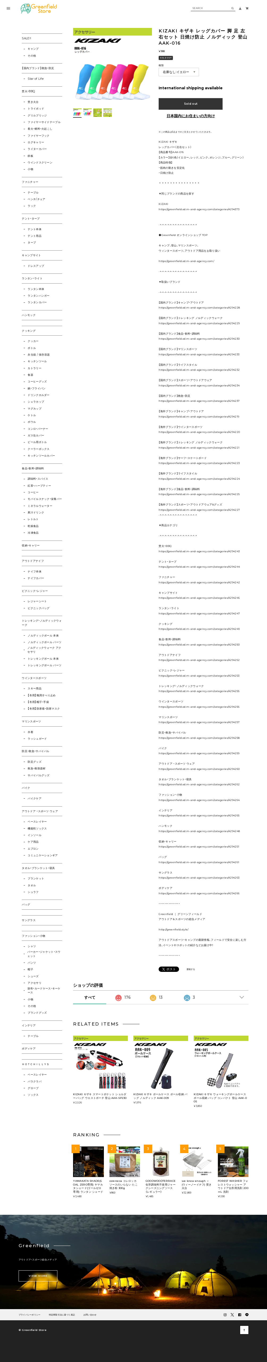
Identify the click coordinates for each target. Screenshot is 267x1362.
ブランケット (36, 878)
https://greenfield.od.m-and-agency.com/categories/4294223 (199, 463)
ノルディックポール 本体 (43, 635)
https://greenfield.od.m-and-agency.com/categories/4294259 (199, 753)
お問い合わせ (90, 1315)
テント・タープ (31, 218)
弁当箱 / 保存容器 (39, 354)
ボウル (32, 422)
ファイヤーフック (39, 135)
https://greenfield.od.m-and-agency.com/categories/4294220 (199, 432)
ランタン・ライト (32, 278)
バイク (26, 788)
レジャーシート (37, 601)
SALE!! (26, 38)
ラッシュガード (37, 738)
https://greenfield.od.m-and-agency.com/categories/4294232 (199, 369)
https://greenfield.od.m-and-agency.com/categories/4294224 (199, 478)
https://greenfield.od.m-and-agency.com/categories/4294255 (199, 691)
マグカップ (34, 408)
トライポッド (36, 108)
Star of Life (36, 79)
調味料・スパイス (38, 478)
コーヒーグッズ (37, 381)
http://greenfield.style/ (173, 929)
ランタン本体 (36, 289)
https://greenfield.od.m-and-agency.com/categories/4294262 (199, 784)
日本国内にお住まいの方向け (191, 115)
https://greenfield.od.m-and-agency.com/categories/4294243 (199, 551)
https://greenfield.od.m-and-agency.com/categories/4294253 (199, 675)
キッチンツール (37, 361)
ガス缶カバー (36, 435)
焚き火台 (33, 102)
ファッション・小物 (33, 936)
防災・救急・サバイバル (35, 751)
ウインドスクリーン (40, 162)
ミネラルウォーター (40, 506)
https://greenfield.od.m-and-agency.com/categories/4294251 (199, 846)
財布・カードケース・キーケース (44, 990)
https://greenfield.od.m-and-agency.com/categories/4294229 (199, 323)
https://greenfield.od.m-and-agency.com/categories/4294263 (199, 877)
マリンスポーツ (31, 721)
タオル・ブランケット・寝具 (38, 868)
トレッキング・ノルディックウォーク (42, 623)
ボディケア (29, 1048)
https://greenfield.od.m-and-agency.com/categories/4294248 (199, 831)
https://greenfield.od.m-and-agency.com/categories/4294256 (199, 706)
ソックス (33, 1095)
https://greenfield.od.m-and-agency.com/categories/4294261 (199, 862)
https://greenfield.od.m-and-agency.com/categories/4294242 (199, 582)
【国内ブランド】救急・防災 (38, 68)
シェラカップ (36, 401)
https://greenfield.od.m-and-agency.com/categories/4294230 (199, 338)
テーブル (33, 192)
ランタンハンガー (39, 295)
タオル (32, 885)
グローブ (33, 1088)
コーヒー (33, 492)
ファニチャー (30, 182)
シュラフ (33, 892)
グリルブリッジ (37, 115)
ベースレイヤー (37, 821)
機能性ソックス (37, 828)
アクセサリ (34, 983)
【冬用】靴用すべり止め (42, 695)
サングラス (29, 920)
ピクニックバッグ (39, 608)
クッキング (29, 330)
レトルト (33, 519)
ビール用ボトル (37, 442)
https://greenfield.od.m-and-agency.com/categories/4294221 (199, 447)
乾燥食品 (33, 526)
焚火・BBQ (28, 91)
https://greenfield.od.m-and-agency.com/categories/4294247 (199, 613)
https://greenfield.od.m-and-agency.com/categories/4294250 (199, 644)
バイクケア (34, 798)
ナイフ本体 (34, 571)
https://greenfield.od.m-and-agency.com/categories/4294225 (199, 494)
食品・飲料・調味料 (33, 468)
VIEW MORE (38, 1275)
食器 (30, 375)
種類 (161, 65)
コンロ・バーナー (38, 429)
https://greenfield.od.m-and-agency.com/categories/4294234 (199, 385)
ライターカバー (37, 149)
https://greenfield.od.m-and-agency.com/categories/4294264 (199, 800)
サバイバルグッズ (39, 775)
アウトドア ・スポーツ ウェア (40, 811)
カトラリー (34, 368)
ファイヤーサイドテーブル (44, 122)
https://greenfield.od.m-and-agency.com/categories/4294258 (199, 737)
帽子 (30, 969)
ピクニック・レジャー (35, 591)
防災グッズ (34, 762)
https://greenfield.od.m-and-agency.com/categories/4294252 (199, 660)
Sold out (191, 104)
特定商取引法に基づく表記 (62, 1315)
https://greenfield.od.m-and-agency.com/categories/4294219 (199, 416)
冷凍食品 (33, 532)
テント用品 (34, 236)
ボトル (32, 348)
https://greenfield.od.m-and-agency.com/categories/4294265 (199, 815)
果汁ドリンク (36, 512)
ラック (32, 206)
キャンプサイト (31, 255)
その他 (32, 55)
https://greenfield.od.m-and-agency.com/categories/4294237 (199, 400)
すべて (89, 997)
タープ (32, 242)
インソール (34, 835)
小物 (30, 169)
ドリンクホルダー (39, 395)
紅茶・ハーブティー (39, 485)
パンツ (32, 962)
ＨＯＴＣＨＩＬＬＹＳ (35, 1064)
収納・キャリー (31, 545)
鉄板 (30, 156)
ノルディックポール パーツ (44, 642)
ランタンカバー (37, 302)
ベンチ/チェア (36, 199)
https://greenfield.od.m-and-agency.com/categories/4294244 (199, 566)
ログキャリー (36, 142)
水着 (30, 732)
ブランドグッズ (37, 1012)
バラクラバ (34, 1081)
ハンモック (29, 315)
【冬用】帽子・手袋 (38, 702)
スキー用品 (34, 688)
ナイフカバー (36, 578)
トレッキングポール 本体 (43, 658)
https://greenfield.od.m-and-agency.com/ (186, 261)
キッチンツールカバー (41, 455)
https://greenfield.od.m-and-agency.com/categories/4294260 (199, 769)
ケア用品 (33, 842)
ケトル (32, 415)
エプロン (33, 848)
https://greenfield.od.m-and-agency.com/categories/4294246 (199, 597)
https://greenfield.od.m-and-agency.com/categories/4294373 (199, 209)
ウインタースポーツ (34, 678)
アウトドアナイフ (33, 561)
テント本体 (34, 229)
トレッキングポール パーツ (44, 665)
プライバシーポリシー (30, 1315)
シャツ (32, 946)
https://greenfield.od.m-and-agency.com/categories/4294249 (199, 628)
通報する (191, 969)
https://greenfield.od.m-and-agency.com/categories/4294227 (199, 509)
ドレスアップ (36, 266)
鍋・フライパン (36, 388)
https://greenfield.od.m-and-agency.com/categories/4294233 (199, 354)
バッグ (26, 904)
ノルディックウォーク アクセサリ (44, 650)
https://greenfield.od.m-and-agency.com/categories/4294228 (199, 307)
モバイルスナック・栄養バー (45, 499)
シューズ (33, 976)
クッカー (33, 341)
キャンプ (33, 48)
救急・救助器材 (36, 768)
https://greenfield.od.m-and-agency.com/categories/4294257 (199, 722)
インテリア (29, 1025)
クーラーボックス (39, 449)
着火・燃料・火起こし (40, 128)
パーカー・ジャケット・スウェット (43, 954)
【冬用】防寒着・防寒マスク (44, 708)
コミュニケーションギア (43, 855)
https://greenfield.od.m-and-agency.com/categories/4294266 (199, 893)
